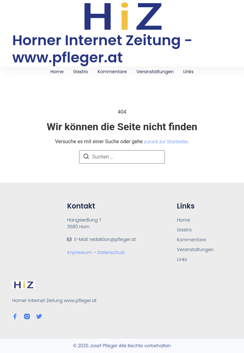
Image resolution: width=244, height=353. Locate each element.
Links (188, 71)
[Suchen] (86, 157)
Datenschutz (111, 252)
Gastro (80, 71)
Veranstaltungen (154, 71)
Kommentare (112, 71)
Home (57, 71)
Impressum (80, 252)
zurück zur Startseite (165, 141)
